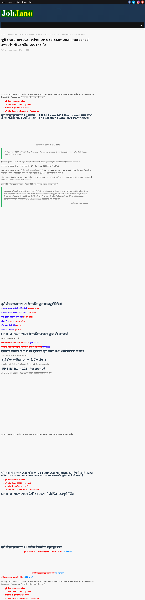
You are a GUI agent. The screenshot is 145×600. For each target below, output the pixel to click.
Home (3, 2)
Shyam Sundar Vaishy (10, 50)
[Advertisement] (48, 72)
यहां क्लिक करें (68, 551)
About (10, 2)
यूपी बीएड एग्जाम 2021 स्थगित (15, 34)
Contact (17, 2)
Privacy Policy (27, 2)
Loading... (58, 8)
